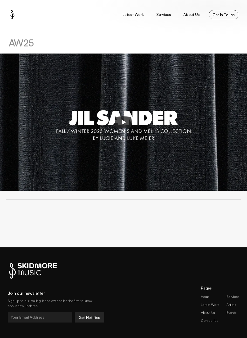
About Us (208, 312)
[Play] (123, 122)
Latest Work (210, 305)
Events (231, 312)
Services (232, 297)
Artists (231, 305)
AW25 (21, 43)
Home (205, 297)
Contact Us (209, 320)
